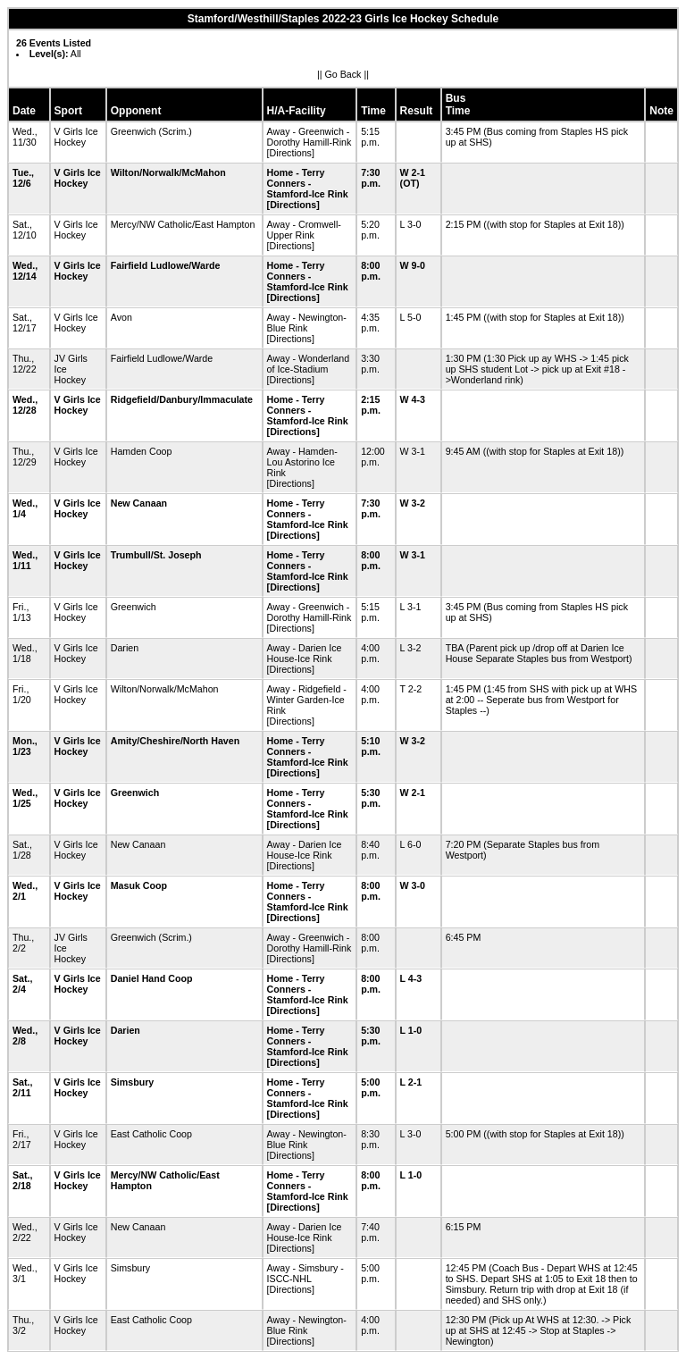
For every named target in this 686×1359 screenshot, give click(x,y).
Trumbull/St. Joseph (156, 554)
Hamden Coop (141, 451)
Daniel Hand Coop (152, 978)
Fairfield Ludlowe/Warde (166, 265)
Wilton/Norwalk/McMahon (168, 172)
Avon (121, 317)
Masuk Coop (139, 885)
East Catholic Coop (151, 1133)
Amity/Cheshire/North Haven (175, 740)
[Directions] (290, 152)
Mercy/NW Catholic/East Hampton (183, 224)
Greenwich (133, 131)
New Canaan (139, 503)
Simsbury (133, 1082)
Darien (124, 647)
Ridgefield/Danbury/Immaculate (182, 399)
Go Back (343, 74)
